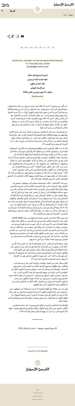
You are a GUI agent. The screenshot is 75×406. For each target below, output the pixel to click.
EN (31, 47)
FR (40, 47)
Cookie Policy (37, 396)
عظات (70, 15)
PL (49, 47)
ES (36, 47)
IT (45, 47)
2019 (65, 15)
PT (53, 47)
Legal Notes (37, 393)
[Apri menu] (3, 5)
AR (21, 47)
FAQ (37, 389)
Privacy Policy (37, 399)
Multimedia (37, 96)
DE (26, 47)
